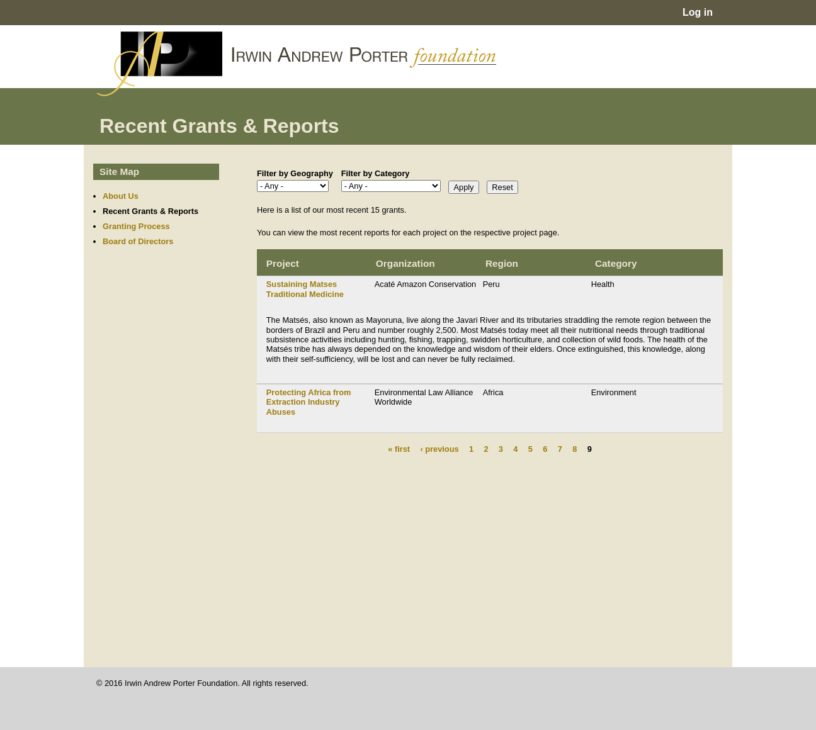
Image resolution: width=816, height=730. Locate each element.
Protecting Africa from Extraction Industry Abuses (308, 402)
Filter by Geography (295, 173)
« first (399, 449)
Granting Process (136, 226)
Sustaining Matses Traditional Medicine (305, 288)
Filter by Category (375, 173)
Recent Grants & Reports (150, 211)
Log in (698, 12)
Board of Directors (138, 241)
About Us (121, 196)
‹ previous (439, 449)
